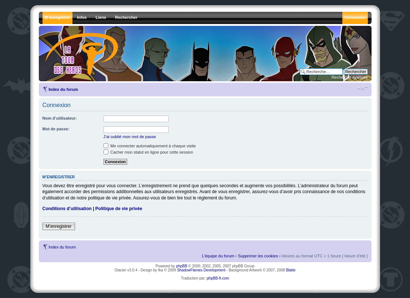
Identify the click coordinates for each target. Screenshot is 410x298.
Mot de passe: (56, 129)
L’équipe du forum (218, 256)
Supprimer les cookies (258, 256)
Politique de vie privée (118, 208)
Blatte (291, 270)
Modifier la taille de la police (362, 88)
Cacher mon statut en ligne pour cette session (148, 152)
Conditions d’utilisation (67, 208)
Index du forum (63, 89)
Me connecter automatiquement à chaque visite (150, 146)
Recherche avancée (350, 77)
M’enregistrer (59, 226)
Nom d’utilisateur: (60, 118)
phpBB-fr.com (218, 278)
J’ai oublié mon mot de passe (130, 136)
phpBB (181, 266)
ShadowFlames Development (201, 270)
